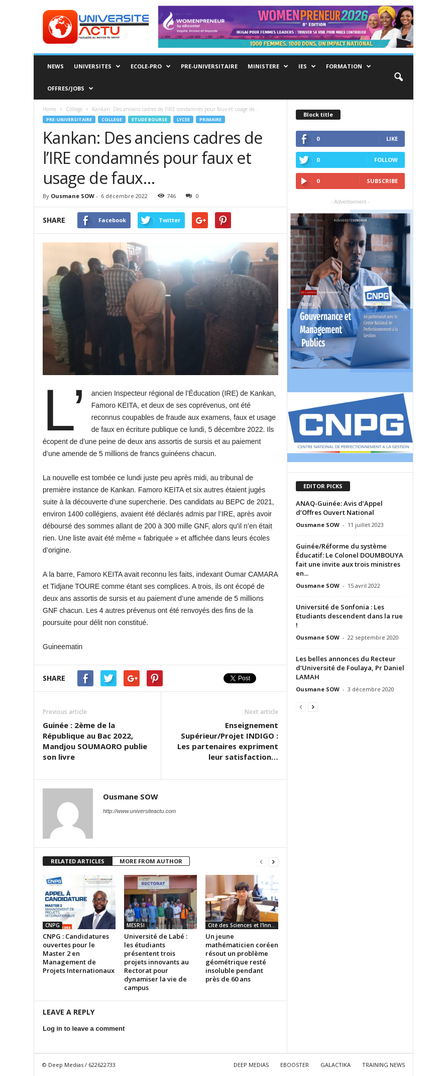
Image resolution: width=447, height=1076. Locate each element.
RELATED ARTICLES (77, 861)
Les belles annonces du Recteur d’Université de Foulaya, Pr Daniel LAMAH (350, 667)
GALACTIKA (335, 1064)
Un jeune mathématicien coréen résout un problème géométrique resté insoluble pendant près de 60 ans (241, 957)
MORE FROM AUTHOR (151, 861)
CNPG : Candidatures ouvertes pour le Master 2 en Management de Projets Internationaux (79, 953)
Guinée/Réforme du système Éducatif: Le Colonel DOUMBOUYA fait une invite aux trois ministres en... (349, 560)
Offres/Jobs (70, 88)
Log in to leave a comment (84, 1028)
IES (307, 66)
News (55, 66)
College (111, 119)
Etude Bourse (149, 119)
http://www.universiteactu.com (139, 811)
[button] (398, 77)
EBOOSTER (294, 1064)
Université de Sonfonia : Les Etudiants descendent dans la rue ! (349, 616)
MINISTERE (268, 66)
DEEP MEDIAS (251, 1064)
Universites (97, 66)
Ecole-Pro (151, 66)
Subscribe (382, 181)
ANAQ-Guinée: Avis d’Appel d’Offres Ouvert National (339, 508)
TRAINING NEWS (383, 1064)
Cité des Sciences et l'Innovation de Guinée (243, 925)
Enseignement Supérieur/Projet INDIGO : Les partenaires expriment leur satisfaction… (227, 741)
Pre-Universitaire (209, 66)
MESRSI (136, 925)
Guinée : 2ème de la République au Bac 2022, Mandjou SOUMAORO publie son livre (95, 741)
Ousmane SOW (72, 196)
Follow (386, 159)
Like (392, 138)
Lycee (183, 119)
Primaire (210, 119)
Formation (348, 66)
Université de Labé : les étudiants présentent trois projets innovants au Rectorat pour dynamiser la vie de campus (156, 962)
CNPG (52, 925)
